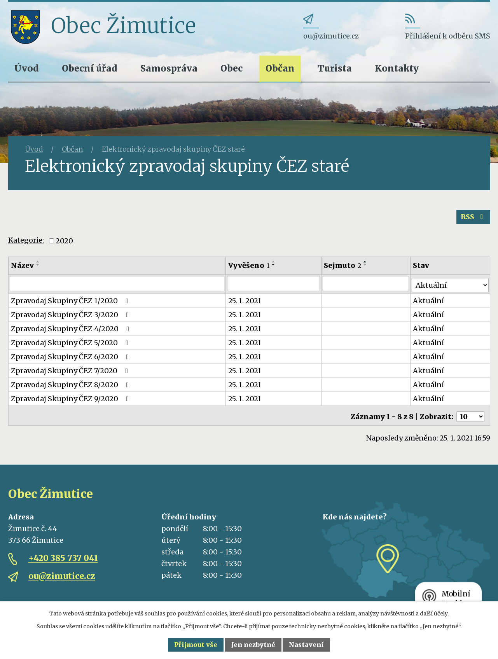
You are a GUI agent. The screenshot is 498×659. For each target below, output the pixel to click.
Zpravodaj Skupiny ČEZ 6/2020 (71, 356)
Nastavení (306, 645)
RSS (473, 218)
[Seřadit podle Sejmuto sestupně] (366, 266)
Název (22, 266)
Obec (231, 68)
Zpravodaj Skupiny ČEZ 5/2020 (71, 342)
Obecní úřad (89, 68)
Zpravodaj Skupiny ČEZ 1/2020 (71, 300)
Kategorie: (26, 242)
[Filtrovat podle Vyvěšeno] (273, 285)
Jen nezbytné (253, 645)
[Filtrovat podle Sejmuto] (366, 285)
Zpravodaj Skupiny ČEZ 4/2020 (72, 328)
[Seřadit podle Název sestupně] (38, 266)
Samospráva (168, 68)
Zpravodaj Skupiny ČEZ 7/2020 (71, 370)
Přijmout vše (195, 645)
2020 (64, 242)
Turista (335, 68)
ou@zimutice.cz (61, 574)
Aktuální (428, 300)
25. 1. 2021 (245, 300)
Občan (280, 68)
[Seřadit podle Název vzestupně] (38, 263)
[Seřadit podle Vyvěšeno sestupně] (274, 266)
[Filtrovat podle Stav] (450, 285)
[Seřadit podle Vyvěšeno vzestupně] (274, 263)
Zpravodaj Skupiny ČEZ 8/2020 (71, 384)
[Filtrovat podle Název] (117, 285)
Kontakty (397, 68)
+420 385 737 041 (63, 556)
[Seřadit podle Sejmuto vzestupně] (366, 263)
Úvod (26, 68)
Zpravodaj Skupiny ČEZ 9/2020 (71, 398)
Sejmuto (343, 266)
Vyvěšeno (249, 266)
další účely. (434, 613)
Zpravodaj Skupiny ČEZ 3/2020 (71, 314)
